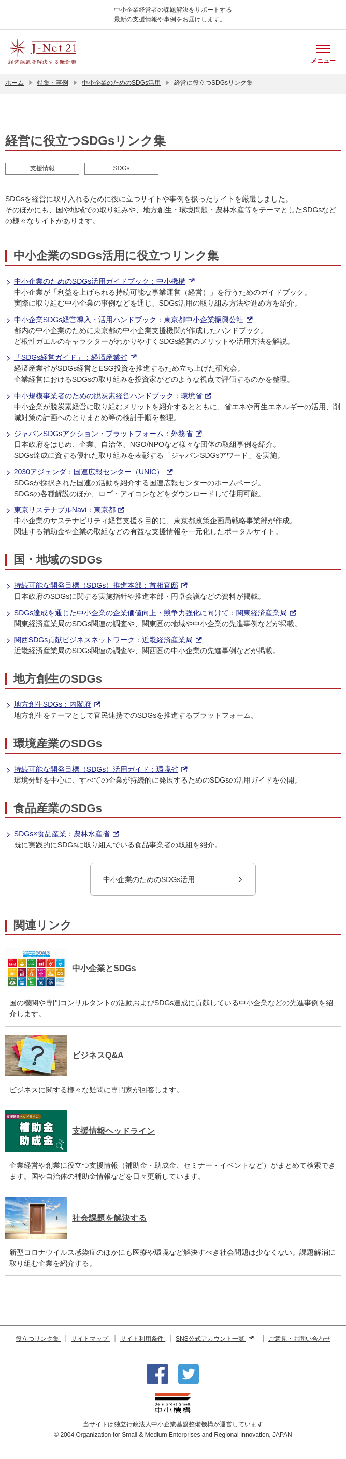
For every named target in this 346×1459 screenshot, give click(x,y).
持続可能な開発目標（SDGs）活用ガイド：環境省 (96, 769)
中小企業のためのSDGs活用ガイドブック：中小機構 (99, 281)
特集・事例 (52, 82)
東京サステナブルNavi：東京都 (64, 509)
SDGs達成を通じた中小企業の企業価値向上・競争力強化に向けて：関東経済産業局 (150, 613)
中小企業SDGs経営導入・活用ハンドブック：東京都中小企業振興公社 (128, 319)
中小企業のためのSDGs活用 (121, 82)
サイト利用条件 (142, 1338)
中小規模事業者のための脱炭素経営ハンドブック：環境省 (108, 396)
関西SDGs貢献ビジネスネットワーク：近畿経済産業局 (103, 639)
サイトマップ (90, 1338)
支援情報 (42, 168)
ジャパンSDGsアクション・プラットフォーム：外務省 (103, 433)
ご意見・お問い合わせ (299, 1338)
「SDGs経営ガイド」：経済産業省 (70, 357)
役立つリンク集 (38, 1338)
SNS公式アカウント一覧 (215, 1338)
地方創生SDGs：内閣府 (52, 704)
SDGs (121, 168)
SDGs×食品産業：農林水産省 (62, 834)
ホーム (14, 82)
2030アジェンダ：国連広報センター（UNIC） (88, 472)
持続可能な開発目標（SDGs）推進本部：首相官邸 (96, 585)
